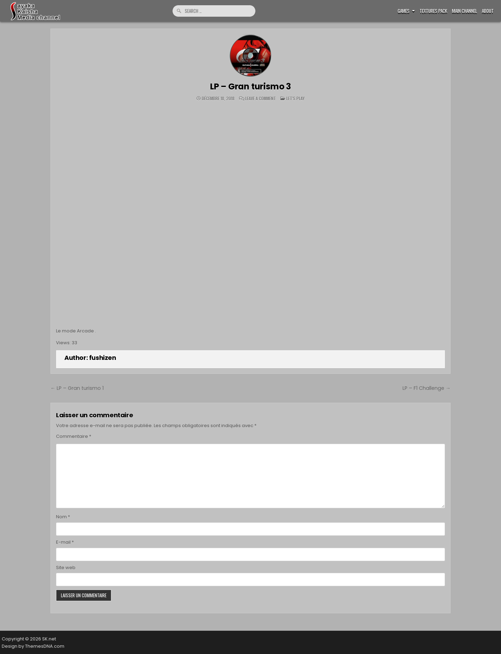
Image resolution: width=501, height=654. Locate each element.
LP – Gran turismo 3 (250, 86)
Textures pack (433, 11)
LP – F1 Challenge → (427, 388)
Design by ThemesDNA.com (33, 646)
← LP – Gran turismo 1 (77, 388)
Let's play (295, 98)
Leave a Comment (260, 98)
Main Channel (464, 11)
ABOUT (488, 11)
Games (403, 11)
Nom (63, 516)
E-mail (65, 542)
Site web (65, 567)
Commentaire (73, 436)
